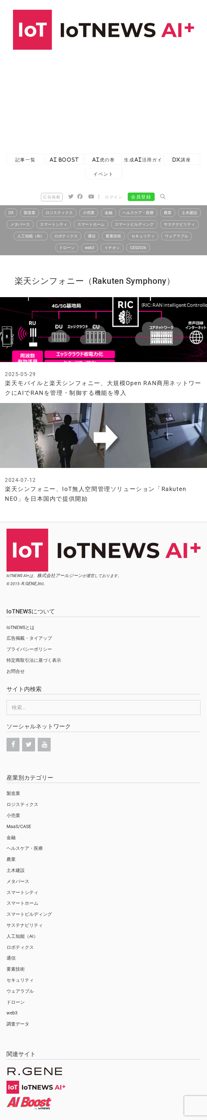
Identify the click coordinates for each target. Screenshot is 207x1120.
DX (11, 212)
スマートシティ (53, 224)
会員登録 (141, 196)
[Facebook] (12, 744)
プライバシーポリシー (29, 649)
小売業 (89, 212)
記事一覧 (25, 159)
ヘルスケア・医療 (138, 212)
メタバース (20, 224)
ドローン (67, 247)
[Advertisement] (100, 98)
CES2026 (138, 247)
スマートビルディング (134, 224)
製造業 (29, 212)
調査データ (17, 1023)
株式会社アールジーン (60, 575)
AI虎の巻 (103, 159)
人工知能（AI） (30, 236)
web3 (89, 247)
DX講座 (182, 159)
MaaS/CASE (18, 826)
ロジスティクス (59, 212)
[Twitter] (28, 744)
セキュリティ (143, 236)
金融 (108, 212)
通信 (92, 236)
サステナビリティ (179, 224)
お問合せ (15, 671)
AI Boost (64, 159)
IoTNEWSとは (20, 627)
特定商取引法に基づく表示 (33, 660)
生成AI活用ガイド (142, 159)
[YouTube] (44, 744)
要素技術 (113, 236)
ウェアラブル (176, 236)
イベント (103, 173)
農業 (168, 212)
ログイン (114, 197)
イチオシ (112, 247)
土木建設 (189, 212)
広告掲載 (51, 197)
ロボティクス (66, 236)
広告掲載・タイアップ (29, 638)
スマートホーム (91, 224)
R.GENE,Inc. (33, 583)
